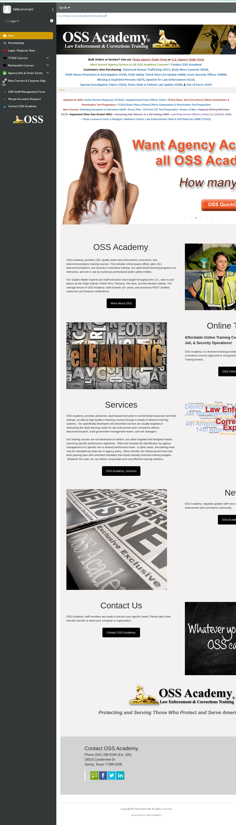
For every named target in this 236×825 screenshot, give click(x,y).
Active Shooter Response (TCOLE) (104, 100)
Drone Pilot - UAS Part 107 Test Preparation (153, 109)
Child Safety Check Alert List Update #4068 (156, 74)
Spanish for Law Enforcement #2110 (170, 79)
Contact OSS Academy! (186, 64)
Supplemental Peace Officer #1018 (145, 100)
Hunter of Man (188, 109)
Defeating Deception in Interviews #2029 (103, 109)
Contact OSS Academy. (121, 632)
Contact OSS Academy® (94, 15)
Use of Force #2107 (199, 84)
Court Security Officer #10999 (206, 74)
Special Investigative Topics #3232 (103, 84)
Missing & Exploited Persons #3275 (120, 79)
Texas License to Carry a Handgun (102, 119)
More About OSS (121, 303)
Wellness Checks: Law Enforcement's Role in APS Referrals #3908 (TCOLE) (168, 119)
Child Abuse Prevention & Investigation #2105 (95, 74)
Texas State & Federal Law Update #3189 (155, 84)
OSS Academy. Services (121, 471)
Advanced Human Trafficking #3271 (146, 69)
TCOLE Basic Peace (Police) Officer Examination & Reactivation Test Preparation (164, 104)
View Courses (71, 15)
